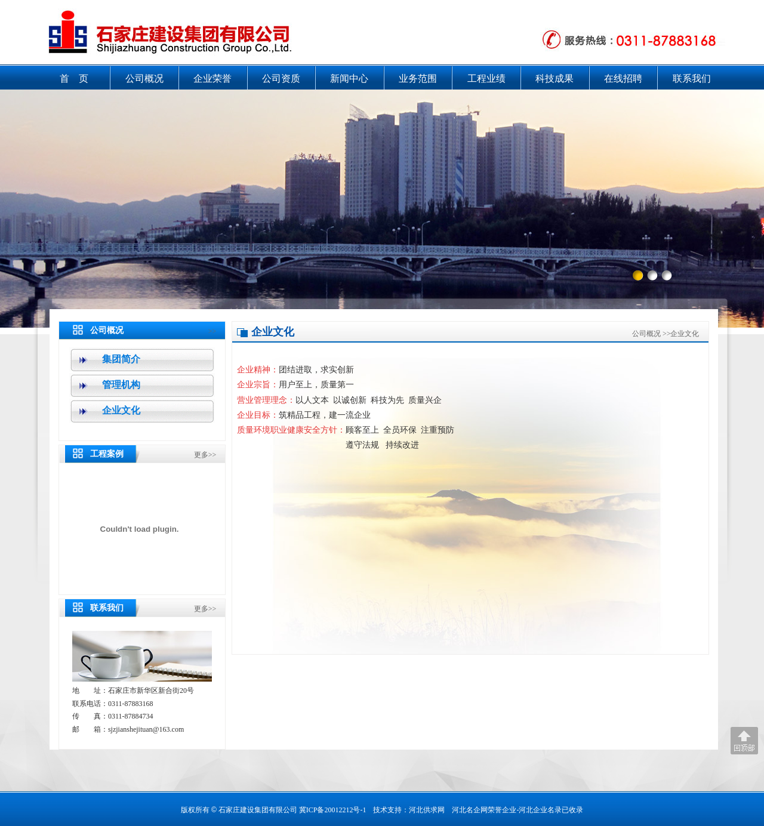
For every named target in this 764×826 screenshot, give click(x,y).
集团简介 (121, 359)
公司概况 (144, 78)
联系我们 (692, 78)
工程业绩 (486, 78)
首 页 (74, 78)
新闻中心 (349, 78)
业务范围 (418, 78)
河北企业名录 (540, 810)
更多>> (205, 455)
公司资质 (281, 78)
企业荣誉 (212, 78)
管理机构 (121, 385)
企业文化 (121, 410)
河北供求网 (427, 810)
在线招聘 (623, 78)
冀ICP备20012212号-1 (332, 810)
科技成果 (554, 78)
